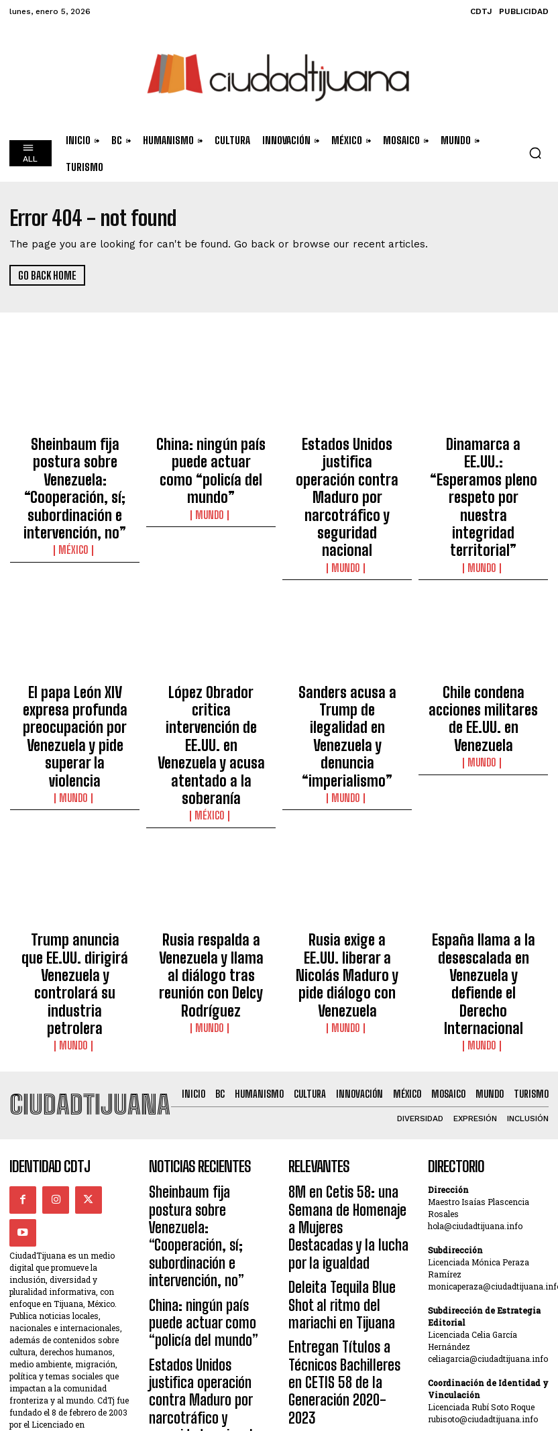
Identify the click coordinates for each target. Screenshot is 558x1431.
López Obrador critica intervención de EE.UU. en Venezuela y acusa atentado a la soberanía (211, 643)
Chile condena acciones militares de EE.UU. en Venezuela (483, 637)
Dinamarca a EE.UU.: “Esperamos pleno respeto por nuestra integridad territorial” (483, 460)
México (75, 504)
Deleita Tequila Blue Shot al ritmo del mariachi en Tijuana (346, 1054)
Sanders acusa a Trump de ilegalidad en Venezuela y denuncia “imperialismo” (347, 643)
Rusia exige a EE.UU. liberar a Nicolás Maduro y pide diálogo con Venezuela (347, 815)
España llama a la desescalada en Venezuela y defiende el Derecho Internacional (483, 815)
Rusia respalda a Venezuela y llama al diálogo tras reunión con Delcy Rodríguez (211, 815)
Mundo (211, 480)
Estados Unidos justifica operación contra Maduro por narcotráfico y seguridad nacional (347, 460)
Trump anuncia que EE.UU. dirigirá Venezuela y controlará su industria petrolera (75, 815)
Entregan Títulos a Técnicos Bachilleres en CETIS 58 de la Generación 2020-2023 (347, 1099)
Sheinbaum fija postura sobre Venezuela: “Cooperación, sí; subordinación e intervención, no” (74, 466)
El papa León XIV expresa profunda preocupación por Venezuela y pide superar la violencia (75, 643)
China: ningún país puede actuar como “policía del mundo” (211, 454)
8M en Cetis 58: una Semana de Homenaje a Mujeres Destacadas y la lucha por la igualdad (348, 1002)
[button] (535, 152)
